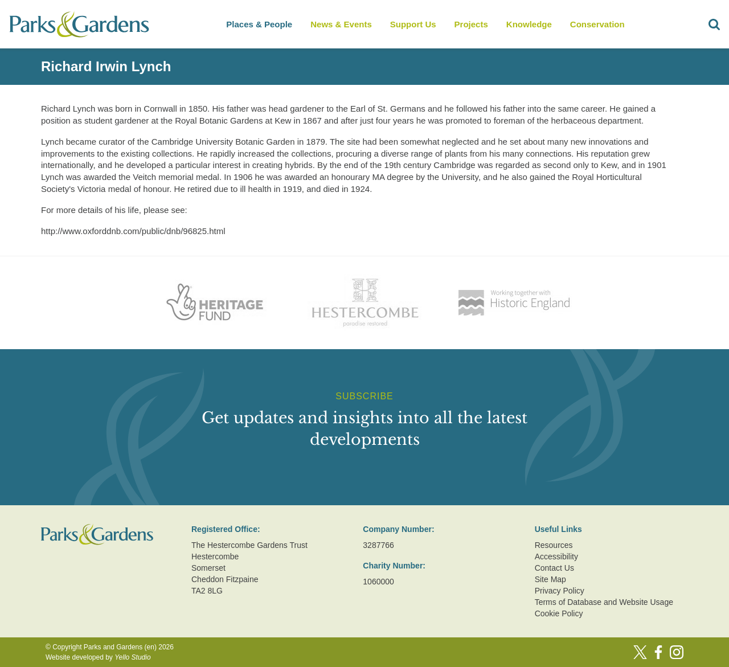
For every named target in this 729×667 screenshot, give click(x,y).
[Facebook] (658, 652)
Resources (554, 545)
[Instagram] (676, 652)
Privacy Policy (559, 590)
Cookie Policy (559, 613)
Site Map (550, 579)
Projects (471, 24)
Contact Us (554, 567)
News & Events (341, 24)
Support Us (413, 24)
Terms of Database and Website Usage (604, 602)
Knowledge (529, 24)
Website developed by (98, 657)
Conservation (597, 24)
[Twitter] (640, 652)
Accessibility (556, 556)
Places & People (259, 24)
